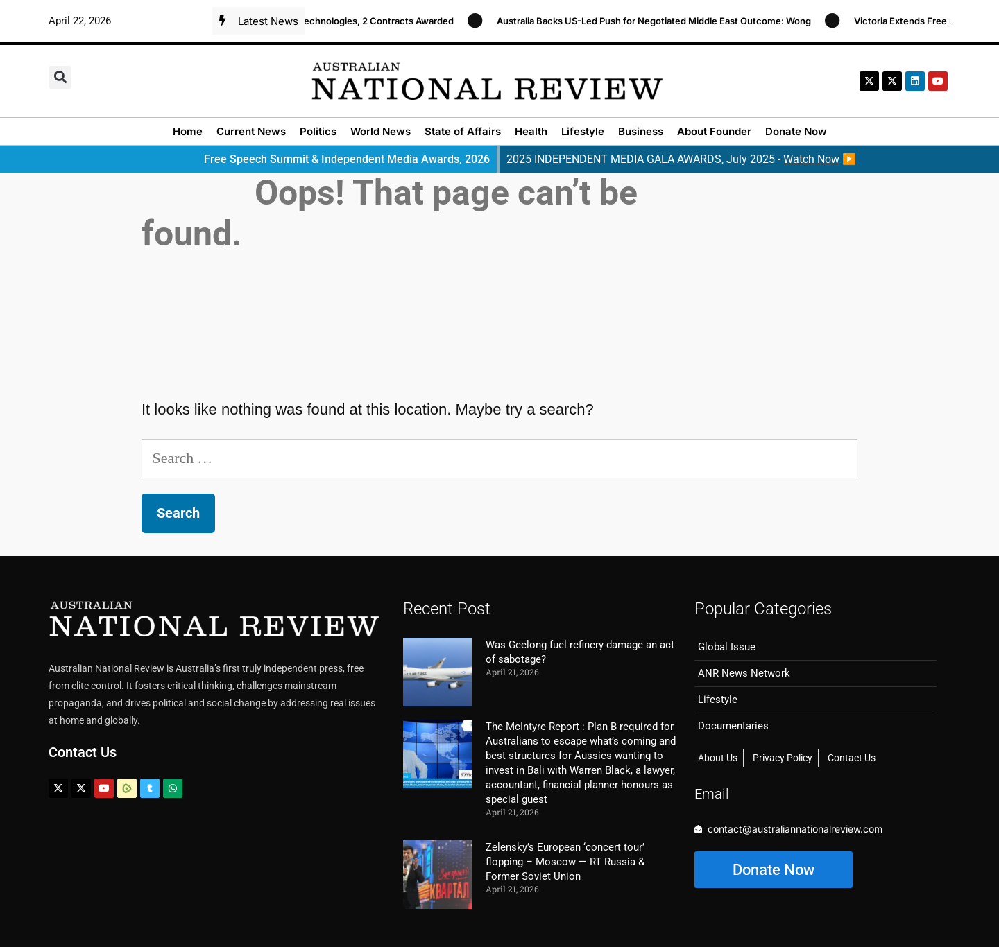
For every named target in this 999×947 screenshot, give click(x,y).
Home (188, 131)
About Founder (714, 131)
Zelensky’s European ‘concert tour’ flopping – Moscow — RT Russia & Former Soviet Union (565, 862)
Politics (318, 131)
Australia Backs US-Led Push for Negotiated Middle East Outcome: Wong (659, 20)
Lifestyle (582, 131)
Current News (251, 131)
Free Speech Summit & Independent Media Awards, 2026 (347, 159)
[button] (60, 77)
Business (640, 131)
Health (531, 131)
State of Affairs (463, 131)
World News (380, 131)
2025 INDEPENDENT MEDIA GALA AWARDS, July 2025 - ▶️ (681, 159)
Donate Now (796, 131)
